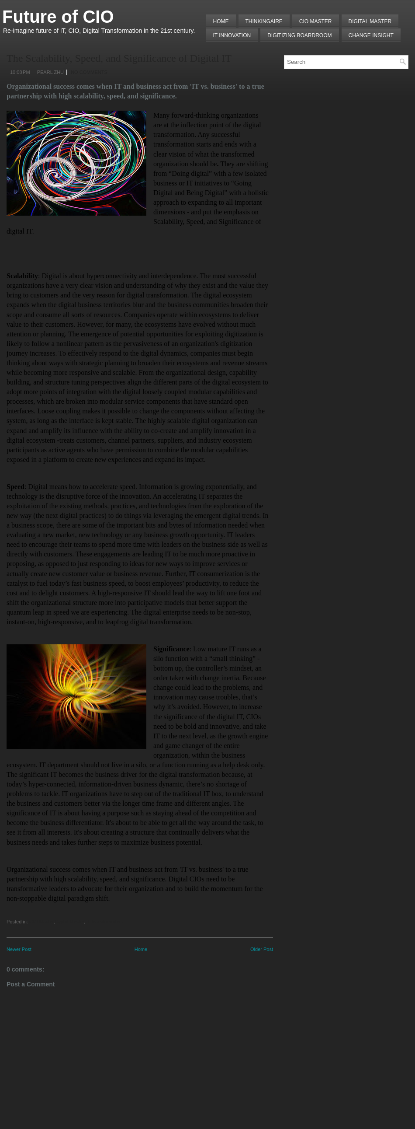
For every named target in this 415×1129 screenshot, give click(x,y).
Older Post (261, 949)
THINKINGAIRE (264, 21)
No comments (89, 72)
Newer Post (19, 949)
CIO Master (41, 921)
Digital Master (370, 21)
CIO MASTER (315, 21)
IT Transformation (104, 921)
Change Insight (371, 35)
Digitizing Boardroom (299, 35)
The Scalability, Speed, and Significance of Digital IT (119, 58)
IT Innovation (232, 35)
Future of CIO (58, 16)
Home (221, 21)
